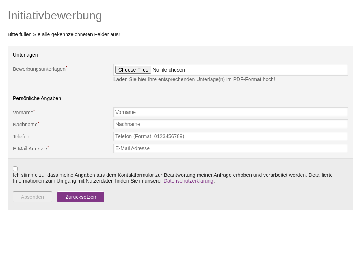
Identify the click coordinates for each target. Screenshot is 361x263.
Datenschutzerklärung (188, 181)
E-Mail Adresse (31, 148)
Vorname (24, 112)
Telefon (21, 137)
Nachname (26, 124)
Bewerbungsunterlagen (40, 68)
